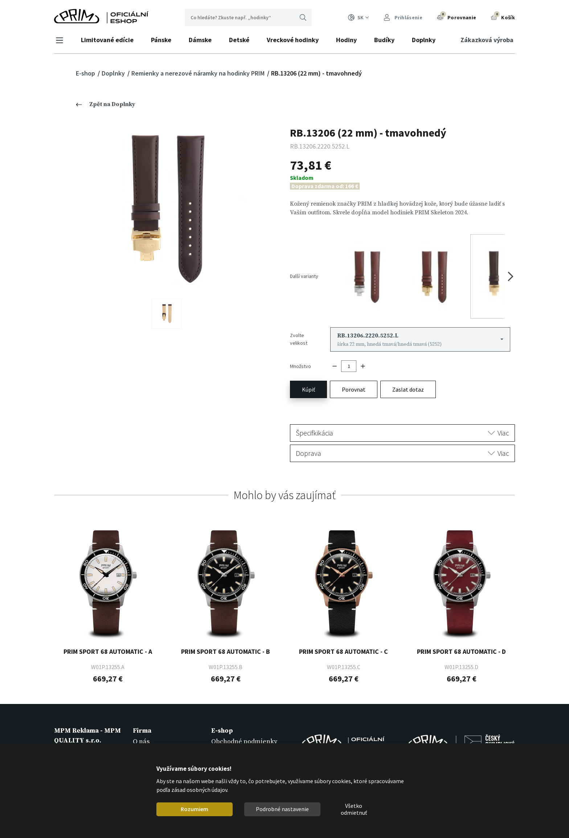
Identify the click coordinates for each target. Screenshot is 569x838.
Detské (241, 40)
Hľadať (303, 17)
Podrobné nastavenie (282, 809)
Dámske (202, 40)
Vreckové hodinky (294, 40)
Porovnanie (456, 16)
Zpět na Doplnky (105, 104)
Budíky (386, 40)
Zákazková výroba (485, 40)
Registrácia (228, 734)
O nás (141, 724)
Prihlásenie (403, 17)
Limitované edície (109, 40)
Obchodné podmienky (244, 724)
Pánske (163, 40)
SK (358, 17)
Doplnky (425, 40)
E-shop (86, 73)
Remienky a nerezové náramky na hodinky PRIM (198, 73)
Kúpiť (308, 372)
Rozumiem (194, 809)
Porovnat (353, 372)
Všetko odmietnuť (354, 809)
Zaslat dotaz (408, 372)
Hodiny (348, 40)
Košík (503, 16)
